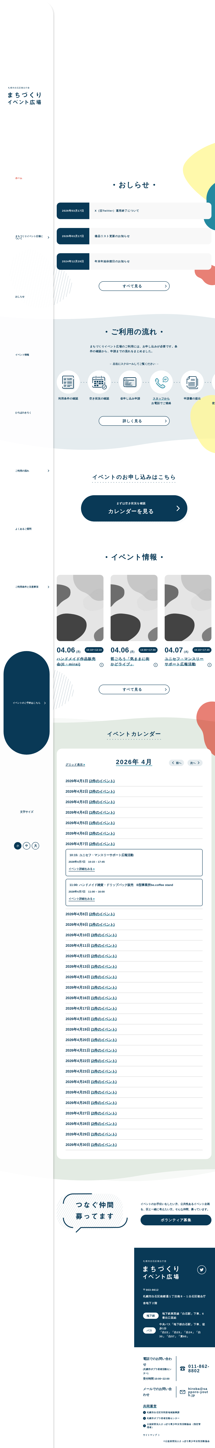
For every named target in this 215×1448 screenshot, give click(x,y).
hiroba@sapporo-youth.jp (198, 1392)
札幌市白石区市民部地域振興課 (161, 1412)
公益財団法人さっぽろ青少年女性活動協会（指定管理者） (172, 1426)
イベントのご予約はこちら (29, 703)
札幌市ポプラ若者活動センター (161, 1418)
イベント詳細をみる (81, 868)
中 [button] (26, 845)
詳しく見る (145, 421)
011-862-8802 (199, 1368)
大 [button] (35, 846)
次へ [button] (195, 762)
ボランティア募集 (176, 1220)
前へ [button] (176, 762)
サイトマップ (151, 1435)
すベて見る (145, 286)
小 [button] (17, 845)
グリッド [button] (74, 764)
